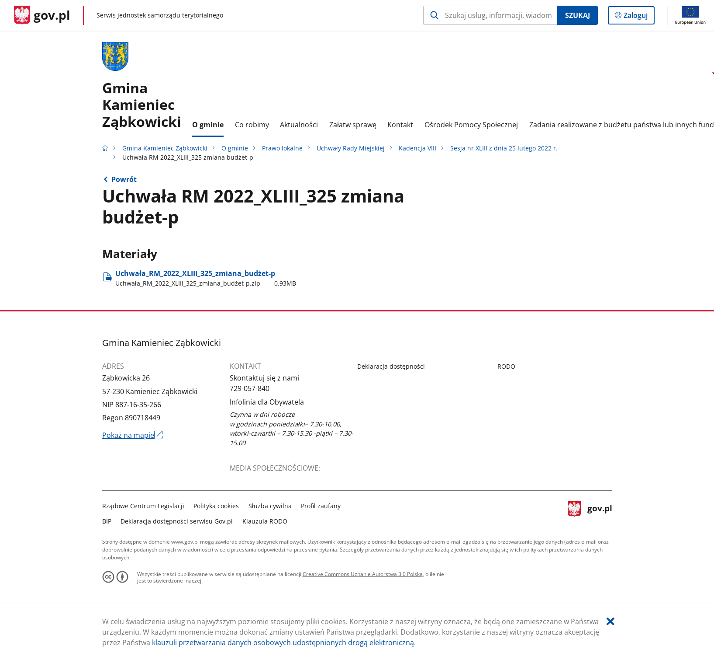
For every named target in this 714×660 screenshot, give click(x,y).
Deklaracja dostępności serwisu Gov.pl (177, 521)
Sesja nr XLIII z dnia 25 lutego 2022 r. (504, 148)
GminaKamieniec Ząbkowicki (141, 104)
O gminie (234, 148)
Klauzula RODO (264, 521)
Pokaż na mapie (132, 435)
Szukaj (577, 15)
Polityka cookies (216, 506)
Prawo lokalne (282, 148)
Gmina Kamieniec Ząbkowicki (164, 148)
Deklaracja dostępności (391, 366)
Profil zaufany (321, 506)
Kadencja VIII (417, 148)
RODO (506, 366)
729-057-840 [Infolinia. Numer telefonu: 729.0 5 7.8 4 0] (249, 388)
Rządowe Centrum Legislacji (143, 506)
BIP (106, 521)
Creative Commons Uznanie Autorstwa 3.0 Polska (363, 574)
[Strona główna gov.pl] (42, 15)
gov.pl (590, 512)
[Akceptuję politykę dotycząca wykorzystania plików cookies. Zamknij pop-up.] (610, 621)
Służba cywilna (270, 506)
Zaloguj (638, 17)
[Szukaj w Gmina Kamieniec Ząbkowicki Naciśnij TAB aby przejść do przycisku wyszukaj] (490, 15)
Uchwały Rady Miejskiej (351, 148)
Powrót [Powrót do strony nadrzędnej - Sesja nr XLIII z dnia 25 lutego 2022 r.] (124, 179)
